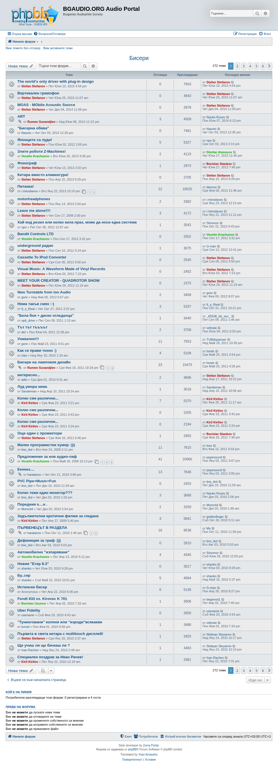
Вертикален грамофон (38, 93)
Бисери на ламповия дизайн (43, 362)
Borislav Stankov (219, 163)
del (23, 332)
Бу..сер (24, 575)
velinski (211, 328)
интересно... (28, 375)
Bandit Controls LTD (35, 234)
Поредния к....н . (32, 504)
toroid (25, 626)
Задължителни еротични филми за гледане (58, 516)
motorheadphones (33, 199)
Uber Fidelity (28, 610)
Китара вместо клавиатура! (42, 175)
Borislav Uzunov (33, 603)
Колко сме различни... (37, 398)
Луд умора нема (32, 386)
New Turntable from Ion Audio (44, 292)
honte (210, 351)
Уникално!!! (28, 339)
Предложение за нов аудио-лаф (47, 456)
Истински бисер (32, 587)
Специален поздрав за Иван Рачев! (50, 657)
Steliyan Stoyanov (219, 634)
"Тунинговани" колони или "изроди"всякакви (59, 622)
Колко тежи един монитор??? (44, 493)
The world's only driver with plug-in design (55, 81)
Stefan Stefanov (33, 86)
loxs (209, 445)
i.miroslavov (29, 191)
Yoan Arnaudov (147, 754)
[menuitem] (49, 33)
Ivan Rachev (30, 650)
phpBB (132, 749)
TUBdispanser (216, 339)
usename (27, 615)
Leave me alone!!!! (33, 210)
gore (24, 297)
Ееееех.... (26, 469)
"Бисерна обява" (33, 128)
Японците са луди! (34, 140)
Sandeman (28, 391)
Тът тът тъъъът (32, 327)
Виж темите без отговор (23, 48)
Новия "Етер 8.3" (33, 564)
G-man (211, 246)
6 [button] (263, 66)
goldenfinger (215, 516)
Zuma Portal (150, 745)
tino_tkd (27, 449)
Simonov (212, 223)
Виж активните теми (58, 48)
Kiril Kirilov (29, 403)
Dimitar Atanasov (219, 152)
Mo (208, 528)
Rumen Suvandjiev (41, 121)
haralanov (34, 474)
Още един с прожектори (39, 433)
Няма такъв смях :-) (35, 304)
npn (209, 140)
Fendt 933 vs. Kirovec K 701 (42, 599)
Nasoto (26, 132)
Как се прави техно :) (36, 350)
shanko (26, 568)
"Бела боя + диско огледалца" (45, 315)
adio (24, 379)
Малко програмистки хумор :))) (46, 445)
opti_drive (28, 320)
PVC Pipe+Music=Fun (36, 481)
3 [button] (244, 66)
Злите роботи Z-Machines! (41, 151)
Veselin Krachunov (35, 156)
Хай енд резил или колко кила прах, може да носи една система (77, 222)
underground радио (35, 245)
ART (21, 116)
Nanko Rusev (215, 117)
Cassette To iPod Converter (41, 257)
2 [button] (237, 66)
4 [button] (250, 66)
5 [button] (256, 66)
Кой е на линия (19, 692)
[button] (269, 66)
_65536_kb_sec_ (218, 316)
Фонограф (27, 163)
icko (24, 355)
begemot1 (213, 599)
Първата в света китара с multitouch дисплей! (60, 634)
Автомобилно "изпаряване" (43, 552)
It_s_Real (28, 309)
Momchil (27, 509)
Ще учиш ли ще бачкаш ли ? (43, 645)
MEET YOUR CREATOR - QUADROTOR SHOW (58, 280)
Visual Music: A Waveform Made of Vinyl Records (61, 269)
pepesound (214, 457)
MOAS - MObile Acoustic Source (46, 105)
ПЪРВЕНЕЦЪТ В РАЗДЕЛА (42, 527)
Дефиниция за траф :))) (39, 540)
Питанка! (25, 186)
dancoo (211, 187)
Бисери (139, 58)
